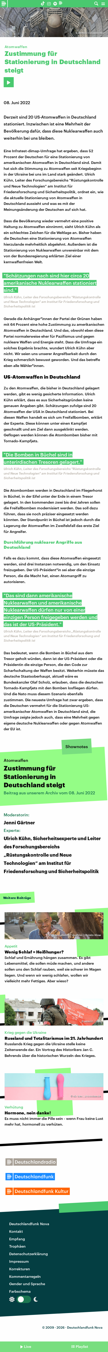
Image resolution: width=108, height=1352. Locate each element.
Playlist (82, 1346)
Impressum (19, 1261)
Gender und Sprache (27, 1283)
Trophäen (17, 1246)
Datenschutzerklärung (28, 1254)
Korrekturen (19, 1269)
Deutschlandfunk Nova (29, 1224)
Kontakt (16, 1231)
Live (27, 1346)
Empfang (17, 1239)
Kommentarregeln (25, 1276)
